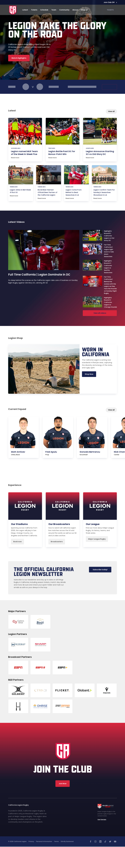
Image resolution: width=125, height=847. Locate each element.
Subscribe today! (99, 570)
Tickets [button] (34, 10)
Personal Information (44, 842)
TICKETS (110, 10)
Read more (15, 158)
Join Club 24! (110, 2)
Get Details (102, 820)
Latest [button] (25, 10)
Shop (84, 10)
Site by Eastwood (67, 842)
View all (111, 111)
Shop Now (89, 374)
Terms (56, 842)
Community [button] (64, 10)
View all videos (100, 313)
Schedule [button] (44, 10)
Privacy (31, 842)
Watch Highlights (18, 58)
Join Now (62, 784)
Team (53, 10)
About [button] (75, 10)
